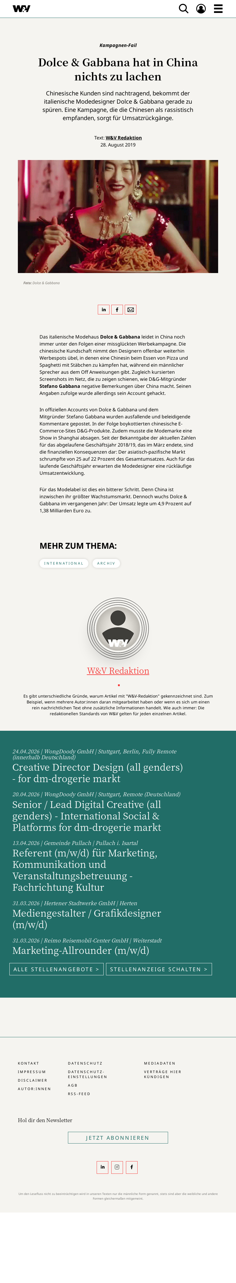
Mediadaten (160, 1063)
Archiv (106, 563)
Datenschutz (85, 1063)
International (64, 563)
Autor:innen (34, 1088)
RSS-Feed (79, 1093)
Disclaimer (32, 1080)
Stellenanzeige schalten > (159, 969)
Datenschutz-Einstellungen (87, 1074)
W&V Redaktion (124, 137)
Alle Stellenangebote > (56, 969)
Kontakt (29, 1063)
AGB (73, 1085)
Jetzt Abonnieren (118, 1137)
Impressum (32, 1071)
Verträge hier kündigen (163, 1074)
